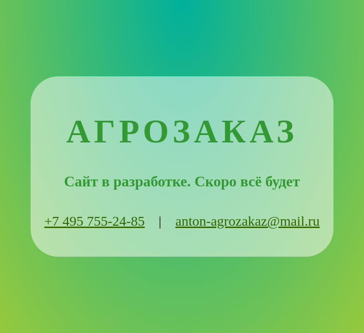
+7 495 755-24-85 (94, 220)
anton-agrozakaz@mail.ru (248, 220)
